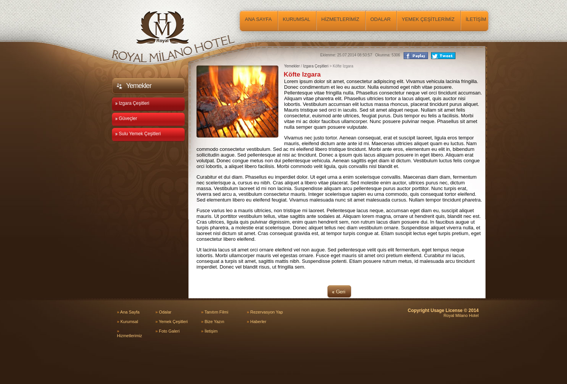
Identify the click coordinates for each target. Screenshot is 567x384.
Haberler (256, 321)
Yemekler (292, 66)
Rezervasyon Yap (265, 312)
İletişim (209, 331)
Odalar (163, 312)
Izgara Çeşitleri (316, 66)
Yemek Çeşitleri (171, 321)
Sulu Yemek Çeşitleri (138, 133)
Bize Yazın (212, 321)
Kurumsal (127, 321)
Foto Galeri (167, 331)
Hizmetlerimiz (129, 333)
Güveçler (126, 118)
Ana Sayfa (128, 312)
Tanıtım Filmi (214, 312)
